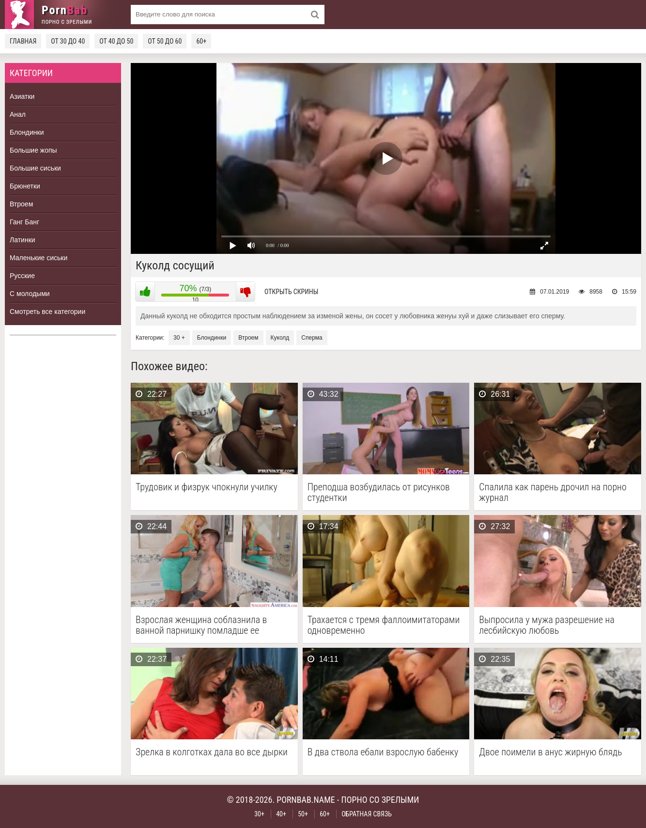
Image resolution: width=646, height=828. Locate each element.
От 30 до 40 (68, 41)
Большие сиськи (35, 168)
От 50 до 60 (165, 41)
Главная (23, 41)
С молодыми (30, 293)
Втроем (21, 204)
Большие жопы (33, 150)
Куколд (280, 337)
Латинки (22, 240)
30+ (259, 814)
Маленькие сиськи (38, 258)
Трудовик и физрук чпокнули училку (206, 487)
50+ (303, 814)
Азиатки (22, 96)
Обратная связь (366, 814)
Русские (22, 276)
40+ (281, 814)
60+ (201, 41)
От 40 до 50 (116, 41)
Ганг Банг (24, 222)
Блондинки (27, 132)
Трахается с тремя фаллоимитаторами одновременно (384, 625)
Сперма (311, 337)
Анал (18, 114)
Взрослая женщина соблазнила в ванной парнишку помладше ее (201, 625)
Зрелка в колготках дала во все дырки (212, 752)
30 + (179, 337)
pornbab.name (306, 800)
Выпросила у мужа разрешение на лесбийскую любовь (547, 625)
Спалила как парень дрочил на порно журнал (553, 492)
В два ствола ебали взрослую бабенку (383, 752)
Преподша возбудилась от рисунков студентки (379, 492)
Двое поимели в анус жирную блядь (550, 752)
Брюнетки (25, 186)
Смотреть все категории (47, 311)
